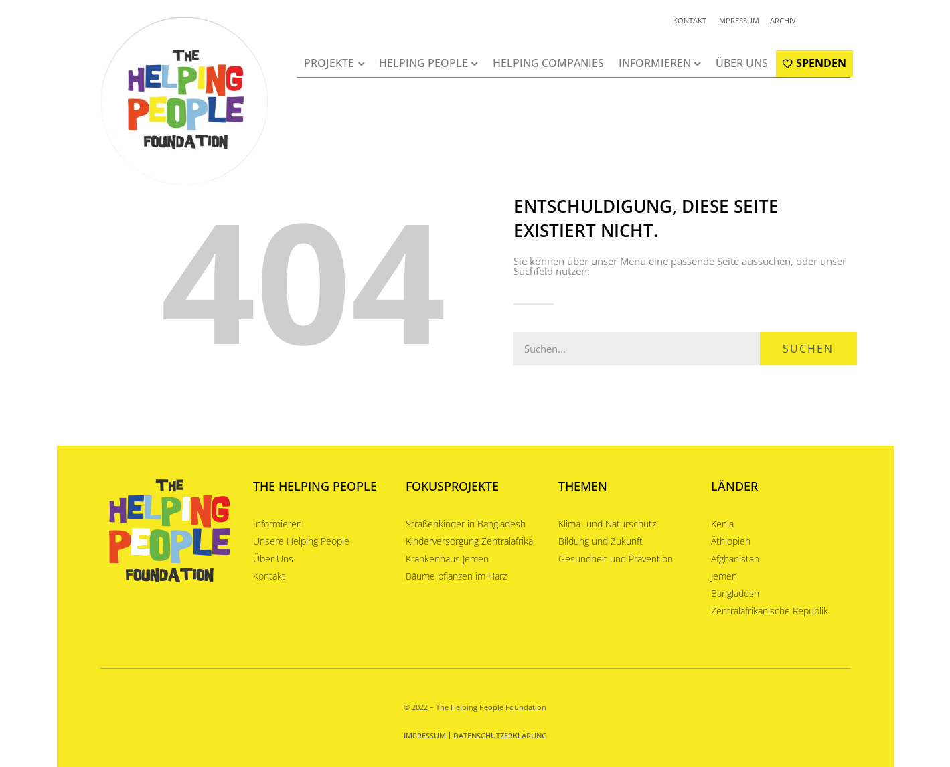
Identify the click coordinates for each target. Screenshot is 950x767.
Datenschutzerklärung (500, 735)
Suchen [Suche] (808, 348)
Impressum (425, 735)
